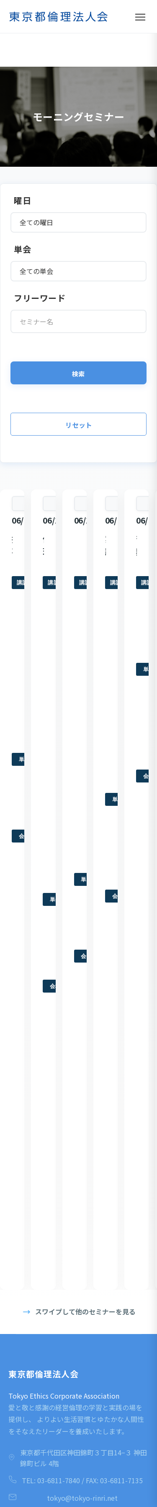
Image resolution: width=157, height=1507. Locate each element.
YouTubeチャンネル (36, 1283)
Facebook (79, 1345)
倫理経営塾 (26, 1132)
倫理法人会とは (31, 1010)
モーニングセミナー (37, 1024)
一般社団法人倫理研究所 (42, 1214)
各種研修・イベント (37, 1160)
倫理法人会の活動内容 (39, 1037)
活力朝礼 (23, 1119)
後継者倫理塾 (28, 1146)
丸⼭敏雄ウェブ (31, 1228)
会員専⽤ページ (31, 1255)
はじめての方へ (31, 996)
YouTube (78, 1406)
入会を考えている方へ (39, 1051)
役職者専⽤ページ (34, 1269)
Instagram (78, 1376)
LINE (78, 1437)
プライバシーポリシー (39, 1242)
